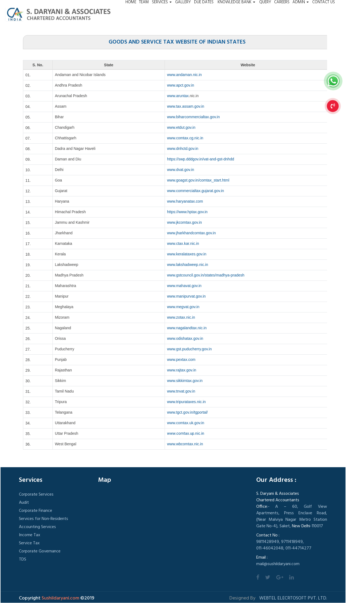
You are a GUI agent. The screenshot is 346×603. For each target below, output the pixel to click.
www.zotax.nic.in (181, 317)
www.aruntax (178, 96)
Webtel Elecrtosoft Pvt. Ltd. (293, 598)
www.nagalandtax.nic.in (187, 328)
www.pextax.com (181, 359)
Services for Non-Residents (43, 518)
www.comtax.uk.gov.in (185, 423)
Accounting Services (37, 526)
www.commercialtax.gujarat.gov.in (195, 191)
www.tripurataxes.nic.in (186, 402)
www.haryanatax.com (185, 201)
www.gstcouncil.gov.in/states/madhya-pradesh (205, 275)
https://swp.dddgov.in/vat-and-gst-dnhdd (200, 159)
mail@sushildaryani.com (278, 564)
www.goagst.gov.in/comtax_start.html (198, 180)
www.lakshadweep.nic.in (187, 264)
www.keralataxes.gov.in (186, 254)
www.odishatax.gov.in (185, 338)
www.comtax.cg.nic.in (185, 138)
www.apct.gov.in (180, 85)
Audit (24, 502)
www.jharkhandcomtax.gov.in (191, 233)
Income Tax (29, 535)
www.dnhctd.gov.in (182, 148)
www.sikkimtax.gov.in (184, 380)
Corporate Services (36, 494)
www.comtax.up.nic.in (185, 433)
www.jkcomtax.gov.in (184, 222)
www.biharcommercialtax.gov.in (193, 117)
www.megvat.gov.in (183, 307)
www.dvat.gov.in (180, 169)
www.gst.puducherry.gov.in (189, 349)
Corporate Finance (35, 510)
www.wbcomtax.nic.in (185, 444)
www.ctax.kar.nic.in (183, 243)
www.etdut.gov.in (181, 127)
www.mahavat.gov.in (184, 286)
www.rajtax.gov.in (181, 370)
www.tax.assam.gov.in (185, 106)
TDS (22, 559)
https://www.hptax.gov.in (187, 212)
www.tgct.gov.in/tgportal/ (187, 412)
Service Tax (29, 543)
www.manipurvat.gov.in (186, 296)
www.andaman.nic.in (184, 75)
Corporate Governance (40, 551)
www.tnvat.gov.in (181, 391)
